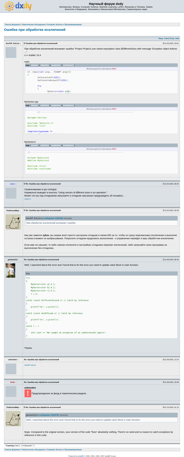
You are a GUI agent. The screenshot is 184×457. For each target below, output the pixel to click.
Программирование (73, 450)
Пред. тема (163, 38)
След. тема (174, 38)
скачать (34, 65)
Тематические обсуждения (33, 450)
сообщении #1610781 (49, 415)
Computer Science (54, 450)
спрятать (45, 65)
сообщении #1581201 (53, 218)
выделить (56, 65)
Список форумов (12, 450)
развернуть (68, 65)
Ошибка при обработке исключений (34, 30)
